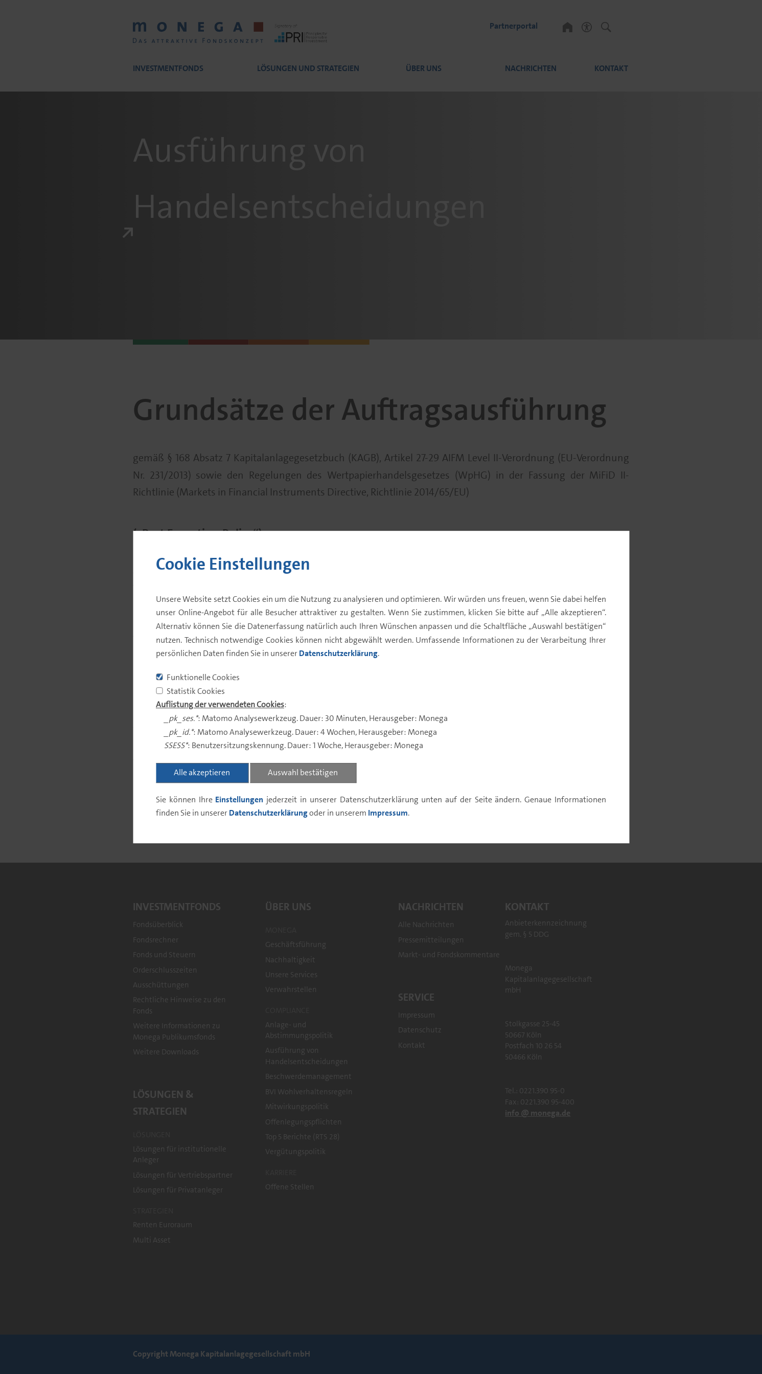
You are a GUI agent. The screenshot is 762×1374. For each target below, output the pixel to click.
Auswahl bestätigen (303, 772)
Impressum (388, 813)
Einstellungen (239, 799)
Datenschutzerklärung (338, 653)
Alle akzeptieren (202, 772)
